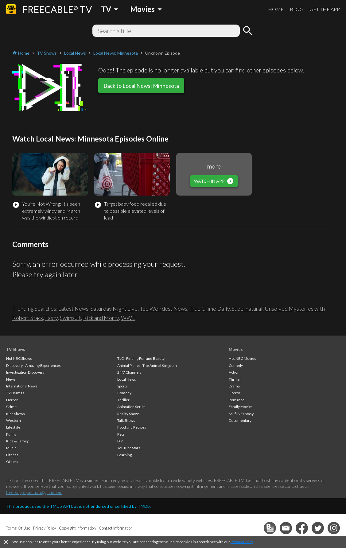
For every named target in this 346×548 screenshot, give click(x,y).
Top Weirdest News (163, 308)
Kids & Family (17, 441)
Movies (236, 349)
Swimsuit (70, 317)
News (11, 379)
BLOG (296, 9)
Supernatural (247, 308)
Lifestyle (13, 427)
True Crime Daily (209, 308)
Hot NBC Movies (242, 358)
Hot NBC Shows (19, 358)
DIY (120, 441)
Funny (11, 434)
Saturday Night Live (114, 308)
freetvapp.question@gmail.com (34, 492)
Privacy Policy (242, 541)
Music (11, 447)
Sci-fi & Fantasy (241, 413)
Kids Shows (15, 413)
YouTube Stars (128, 447)
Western (13, 420)
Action (234, 372)
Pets (121, 434)
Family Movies (241, 406)
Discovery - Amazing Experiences (33, 365)
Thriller (123, 400)
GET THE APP (324, 9)
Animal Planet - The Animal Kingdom (147, 365)
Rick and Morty (101, 317)
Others (12, 461)
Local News (126, 379)
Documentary (240, 420)
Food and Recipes (131, 427)
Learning (124, 455)
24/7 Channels (129, 372)
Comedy (124, 393)
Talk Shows (126, 420)
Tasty (51, 317)
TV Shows (15, 349)
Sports (122, 386)
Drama (234, 386)
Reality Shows (128, 413)
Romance (236, 400)
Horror (12, 400)
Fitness (12, 455)
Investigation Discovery (25, 372)
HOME (276, 9)
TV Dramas (15, 393)
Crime (11, 406)
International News (21, 386)
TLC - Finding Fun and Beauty (141, 358)
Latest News (73, 308)
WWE (128, 317)
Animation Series (131, 406)
